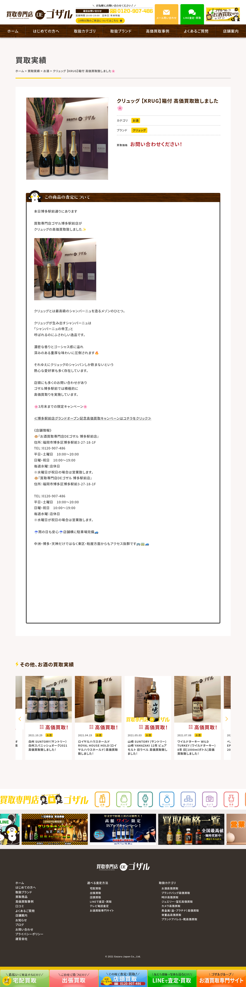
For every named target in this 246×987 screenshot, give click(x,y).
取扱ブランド (121, 31)
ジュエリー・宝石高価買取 (177, 901)
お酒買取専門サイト (102, 910)
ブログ (20, 925)
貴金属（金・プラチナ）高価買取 (180, 910)
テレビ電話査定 (99, 906)
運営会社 (22, 939)
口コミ (20, 906)
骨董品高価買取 (171, 915)
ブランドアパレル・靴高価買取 (179, 919)
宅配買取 (95, 888)
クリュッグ (139, 130)
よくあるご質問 (196, 31)
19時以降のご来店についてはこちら (100, 20)
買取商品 (22, 897)
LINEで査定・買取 (101, 901)
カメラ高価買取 (171, 906)
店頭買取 (95, 897)
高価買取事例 (157, 31)
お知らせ (21, 920)
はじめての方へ (46, 31)
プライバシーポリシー (30, 934)
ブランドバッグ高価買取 (176, 893)
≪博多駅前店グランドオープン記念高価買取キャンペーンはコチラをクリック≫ (92, 418)
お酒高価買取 (170, 888)
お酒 (136, 120)
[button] (226, 719)
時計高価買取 (170, 897)
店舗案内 (231, 31)
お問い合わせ (24, 929)
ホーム (12, 31)
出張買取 (95, 893)
